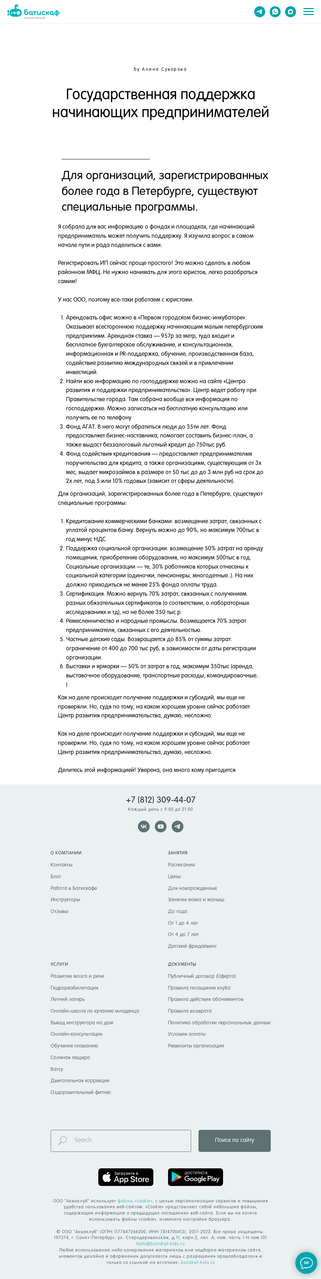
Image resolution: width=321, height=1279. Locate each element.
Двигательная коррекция (80, 1080)
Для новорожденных (192, 888)
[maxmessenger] (290, 11)
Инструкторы (65, 899)
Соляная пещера (70, 1057)
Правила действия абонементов (206, 999)
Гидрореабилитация (74, 988)
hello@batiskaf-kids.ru (160, 1244)
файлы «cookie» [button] (135, 1201)
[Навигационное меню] (308, 11)
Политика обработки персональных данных (219, 1022)
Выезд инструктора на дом (82, 1022)
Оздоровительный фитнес (81, 1092)
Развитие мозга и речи (77, 976)
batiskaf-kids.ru (198, 1263)
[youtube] (161, 826)
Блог (56, 876)
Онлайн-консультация (76, 1034)
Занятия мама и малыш (196, 899)
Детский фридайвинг (192, 946)
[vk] (144, 826)
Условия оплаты (186, 1034)
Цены (174, 876)
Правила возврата (190, 1011)
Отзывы (59, 911)
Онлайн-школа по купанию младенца (95, 1011)
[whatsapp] (275, 11)
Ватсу (57, 1069)
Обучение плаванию (74, 1046)
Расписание (181, 865)
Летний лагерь (68, 999)
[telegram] (259, 11)
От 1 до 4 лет (183, 923)
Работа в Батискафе (74, 888)
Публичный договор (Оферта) (202, 976)
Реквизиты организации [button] (196, 1046)
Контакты (61, 865)
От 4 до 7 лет (183, 934)
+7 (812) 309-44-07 (161, 800)
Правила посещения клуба (199, 988)
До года (177, 911)
